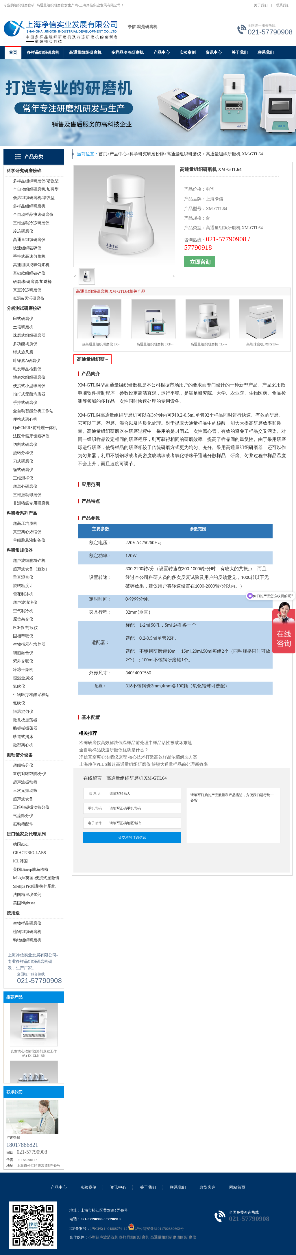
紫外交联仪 (23, 661)
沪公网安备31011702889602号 (156, 1228)
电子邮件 (95, 823)
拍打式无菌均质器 (29, 394)
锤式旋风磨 (23, 352)
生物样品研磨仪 (27, 923)
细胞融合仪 (23, 653)
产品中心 (161, 52)
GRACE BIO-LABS (29, 853)
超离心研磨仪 (25, 486)
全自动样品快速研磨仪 (33, 214)
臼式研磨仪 (23, 318)
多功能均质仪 (25, 344)
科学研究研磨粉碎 (147, 154)
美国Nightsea (24, 903)
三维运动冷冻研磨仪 (31, 223)
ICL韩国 (20, 861)
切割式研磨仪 (25, 444)
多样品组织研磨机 (43, 52)
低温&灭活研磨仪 (29, 298)
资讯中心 (214, 52)
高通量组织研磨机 (85, 52)
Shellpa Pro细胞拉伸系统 (34, 886)
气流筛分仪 (23, 816)
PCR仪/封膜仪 (25, 627)
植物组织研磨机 (27, 932)
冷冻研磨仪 (23, 231)
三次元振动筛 (25, 790)
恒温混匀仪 (23, 711)
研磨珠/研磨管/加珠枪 (32, 281)
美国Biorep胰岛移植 (30, 869)
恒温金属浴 (23, 678)
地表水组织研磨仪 (29, 377)
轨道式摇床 (23, 737)
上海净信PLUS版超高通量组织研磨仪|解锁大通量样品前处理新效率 (143, 764)
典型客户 (207, 1187)
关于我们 (261, 5)
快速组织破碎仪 (27, 248)
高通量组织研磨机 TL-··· (208, 344)
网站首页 (237, 1187)
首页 (13, 52)
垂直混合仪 (23, 577)
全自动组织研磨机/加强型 (36, 189)
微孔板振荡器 (25, 720)
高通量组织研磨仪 (29, 240)
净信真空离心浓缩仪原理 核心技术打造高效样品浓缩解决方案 (138, 757)
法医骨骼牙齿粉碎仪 (31, 436)
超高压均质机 (25, 523)
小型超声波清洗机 (103, 1237)
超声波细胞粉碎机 (29, 560)
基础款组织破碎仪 (29, 273)
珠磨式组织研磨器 (29, 335)
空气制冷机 (23, 611)
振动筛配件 (23, 824)
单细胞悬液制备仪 (29, 540)
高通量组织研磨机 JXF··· (154, 344)
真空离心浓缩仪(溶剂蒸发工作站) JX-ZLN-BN (34, 1056)
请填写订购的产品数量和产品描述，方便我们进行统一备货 (233, 815)
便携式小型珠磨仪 (29, 386)
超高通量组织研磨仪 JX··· (101, 344)
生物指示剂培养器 (29, 644)
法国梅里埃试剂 (27, 895)
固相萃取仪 (23, 636)
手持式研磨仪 (25, 402)
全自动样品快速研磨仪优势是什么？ (114, 750)
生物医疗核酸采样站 (31, 695)
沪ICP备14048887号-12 (108, 1228)
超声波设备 (23, 799)
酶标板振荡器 (25, 728)
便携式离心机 (25, 419)
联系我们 (283, 5)
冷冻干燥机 (23, 669)
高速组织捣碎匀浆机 (31, 265)
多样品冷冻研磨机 (127, 52)
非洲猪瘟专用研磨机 (31, 503)
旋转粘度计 (23, 586)
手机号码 (95, 808)
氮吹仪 (19, 686)
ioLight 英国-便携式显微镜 (36, 878)
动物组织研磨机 (27, 940)
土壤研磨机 (23, 327)
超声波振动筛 (25, 782)
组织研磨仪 (186, 1237)
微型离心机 (23, 745)
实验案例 (188, 52)
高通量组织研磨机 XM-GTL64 (234, 154)
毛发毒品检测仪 (27, 369)
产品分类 (34, 156)
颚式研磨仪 (23, 470)
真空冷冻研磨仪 (27, 290)
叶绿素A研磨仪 (26, 360)
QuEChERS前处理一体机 (35, 428)
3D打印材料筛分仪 (29, 774)
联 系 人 (95, 794)
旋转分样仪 (23, 453)
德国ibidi (21, 844)
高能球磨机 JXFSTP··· (262, 344)
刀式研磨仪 (23, 461)
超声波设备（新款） (31, 569)
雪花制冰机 (23, 594)
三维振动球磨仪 (27, 495)
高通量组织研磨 (163, 1237)
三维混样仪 (23, 478)
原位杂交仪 (23, 619)
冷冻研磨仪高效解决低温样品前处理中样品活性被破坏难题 (135, 742)
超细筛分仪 (23, 765)
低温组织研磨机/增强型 (34, 198)
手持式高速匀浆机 (29, 256)
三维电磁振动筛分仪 (31, 807)
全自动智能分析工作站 (33, 411)
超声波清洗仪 (25, 602)
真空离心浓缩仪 (27, 532)
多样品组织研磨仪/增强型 (36, 181)
